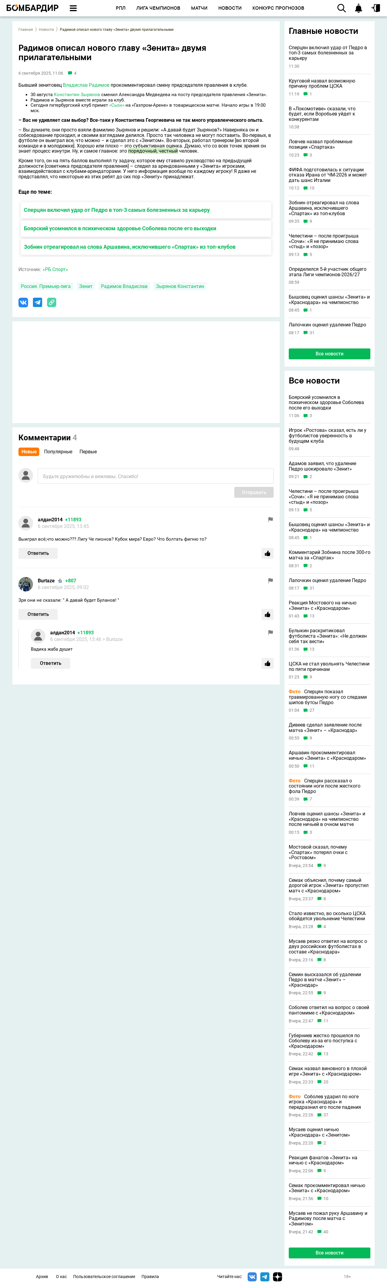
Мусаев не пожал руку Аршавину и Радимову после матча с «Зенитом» (328, 1219)
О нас (61, 1277)
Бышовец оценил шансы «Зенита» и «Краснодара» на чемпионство (329, 299)
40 (326, 1232)
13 (312, 616)
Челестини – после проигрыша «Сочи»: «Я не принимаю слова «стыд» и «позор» (324, 241)
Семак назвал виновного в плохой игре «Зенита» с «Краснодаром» (328, 1071)
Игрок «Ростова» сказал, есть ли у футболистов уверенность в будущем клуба (327, 436)
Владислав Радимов (86, 85)
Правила (150, 1277)
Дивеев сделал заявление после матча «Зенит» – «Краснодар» (325, 727)
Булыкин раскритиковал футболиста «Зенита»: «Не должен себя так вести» (328, 636)
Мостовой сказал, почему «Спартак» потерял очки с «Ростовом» (318, 852)
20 (326, 1082)
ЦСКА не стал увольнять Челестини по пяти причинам (329, 666)
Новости (46, 30)
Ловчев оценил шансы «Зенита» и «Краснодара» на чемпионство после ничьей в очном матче (327, 819)
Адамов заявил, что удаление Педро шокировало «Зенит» (322, 466)
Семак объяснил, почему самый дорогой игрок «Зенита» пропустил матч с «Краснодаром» (329, 886)
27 (312, 710)
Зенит (86, 286)
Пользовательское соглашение (104, 1277)
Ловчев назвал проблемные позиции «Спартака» (320, 144)
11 (312, 766)
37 (326, 1115)
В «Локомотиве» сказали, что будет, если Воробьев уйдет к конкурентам (322, 114)
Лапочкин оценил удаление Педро (327, 325)
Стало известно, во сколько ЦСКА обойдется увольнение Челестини (327, 916)
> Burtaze (112, 639)
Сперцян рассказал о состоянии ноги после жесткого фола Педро (324, 786)
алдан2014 (50, 520)
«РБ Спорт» (55, 269)
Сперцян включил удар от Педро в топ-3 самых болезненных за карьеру (117, 210)
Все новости (329, 354)
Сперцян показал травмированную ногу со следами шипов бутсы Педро (328, 697)
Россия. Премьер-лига (46, 286)
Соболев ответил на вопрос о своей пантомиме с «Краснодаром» (329, 1010)
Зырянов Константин (180, 286)
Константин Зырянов (77, 94)
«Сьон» (116, 105)
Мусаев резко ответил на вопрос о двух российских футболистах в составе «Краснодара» (328, 947)
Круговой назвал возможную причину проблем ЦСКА (322, 83)
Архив (42, 1277)
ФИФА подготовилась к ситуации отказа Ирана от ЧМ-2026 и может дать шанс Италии (328, 175)
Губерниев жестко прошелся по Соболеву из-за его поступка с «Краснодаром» (324, 1041)
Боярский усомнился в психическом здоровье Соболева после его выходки (120, 228)
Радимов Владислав (124, 286)
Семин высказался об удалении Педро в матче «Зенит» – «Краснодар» (325, 980)
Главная (25, 30)
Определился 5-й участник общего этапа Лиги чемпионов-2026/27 (327, 272)
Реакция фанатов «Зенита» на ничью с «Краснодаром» (323, 1160)
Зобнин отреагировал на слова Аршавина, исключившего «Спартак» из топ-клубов (130, 247)
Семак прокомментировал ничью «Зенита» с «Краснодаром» (327, 1188)
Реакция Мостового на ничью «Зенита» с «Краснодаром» (322, 605)
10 (312, 188)
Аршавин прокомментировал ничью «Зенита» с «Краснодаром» (327, 755)
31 (312, 333)
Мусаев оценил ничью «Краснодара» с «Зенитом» (319, 1132)
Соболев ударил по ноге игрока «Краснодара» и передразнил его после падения (325, 1102)
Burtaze (46, 581)
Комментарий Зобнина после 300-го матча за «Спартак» (329, 555)
